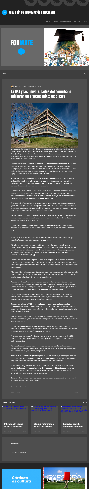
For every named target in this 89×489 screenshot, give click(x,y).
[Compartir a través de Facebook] (12, 387)
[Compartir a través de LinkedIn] (21, 387)
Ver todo (84, 402)
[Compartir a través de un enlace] (25, 387)
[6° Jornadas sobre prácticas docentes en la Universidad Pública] (15, 413)
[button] (85, 74)
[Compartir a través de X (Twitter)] (16, 387)
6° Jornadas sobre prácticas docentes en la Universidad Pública (13, 425)
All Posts (4, 73)
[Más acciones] (77, 86)
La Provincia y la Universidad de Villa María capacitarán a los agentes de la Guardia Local (44, 425)
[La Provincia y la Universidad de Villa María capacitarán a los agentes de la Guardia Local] (44, 413)
